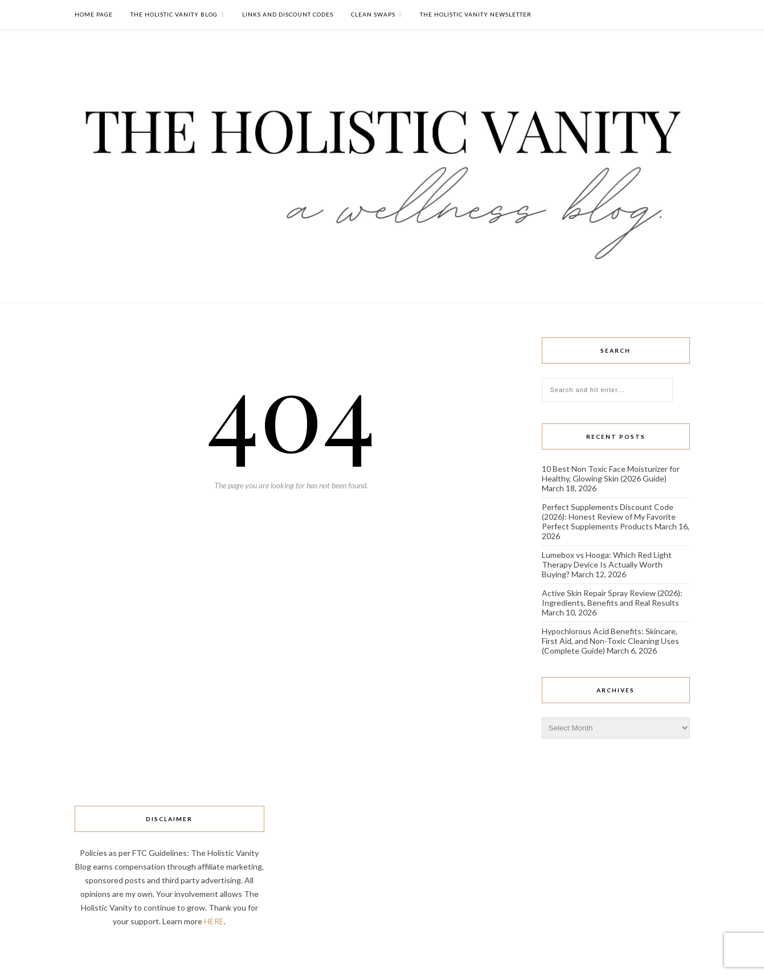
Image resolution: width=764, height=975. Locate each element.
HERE (214, 921)
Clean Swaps (373, 14)
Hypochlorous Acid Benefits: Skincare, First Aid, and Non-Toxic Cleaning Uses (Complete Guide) (610, 640)
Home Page (94, 14)
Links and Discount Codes (287, 14)
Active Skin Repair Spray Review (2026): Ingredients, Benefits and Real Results (612, 597)
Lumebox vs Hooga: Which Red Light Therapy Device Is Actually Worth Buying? (607, 564)
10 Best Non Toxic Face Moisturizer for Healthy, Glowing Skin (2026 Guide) (611, 473)
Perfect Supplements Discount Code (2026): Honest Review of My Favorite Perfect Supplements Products (609, 516)
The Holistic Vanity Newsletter (476, 14)
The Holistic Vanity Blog (174, 14)
